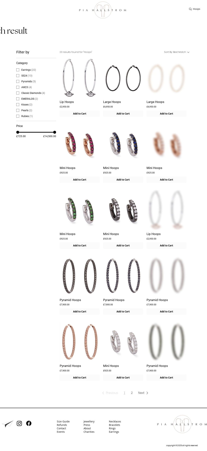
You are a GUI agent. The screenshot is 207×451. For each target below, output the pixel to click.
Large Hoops (112, 102)
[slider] (17, 132)
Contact (61, 428)
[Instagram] (19, 423)
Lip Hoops (67, 102)
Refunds (62, 425)
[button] (109, 393)
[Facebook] (28, 423)
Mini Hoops (67, 168)
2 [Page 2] (132, 393)
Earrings (114, 431)
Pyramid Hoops (70, 300)
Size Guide (63, 421)
